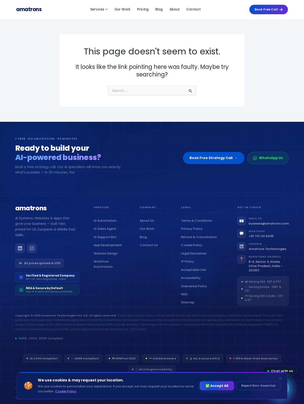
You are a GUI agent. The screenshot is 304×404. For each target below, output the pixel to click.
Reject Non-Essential (258, 385)
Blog (160, 9)
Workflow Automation (112, 269)
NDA (185, 299)
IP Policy (188, 266)
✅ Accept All (216, 385)
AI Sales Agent (106, 234)
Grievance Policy (195, 291)
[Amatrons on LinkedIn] (20, 253)
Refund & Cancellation (200, 242)
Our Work (124, 9)
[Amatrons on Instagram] (32, 253)
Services (100, 9)
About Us (148, 226)
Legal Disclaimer (195, 258)
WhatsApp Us (268, 157)
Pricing (144, 9)
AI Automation (106, 226)
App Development (109, 250)
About (176, 9)
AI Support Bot (106, 242)
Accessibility (192, 283)
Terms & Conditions (197, 226)
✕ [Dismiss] (280, 378)
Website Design (107, 258)
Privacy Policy (193, 234)
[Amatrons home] (31, 213)
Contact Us (150, 250)
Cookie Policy (192, 250)
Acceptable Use (194, 274)
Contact (195, 9)
